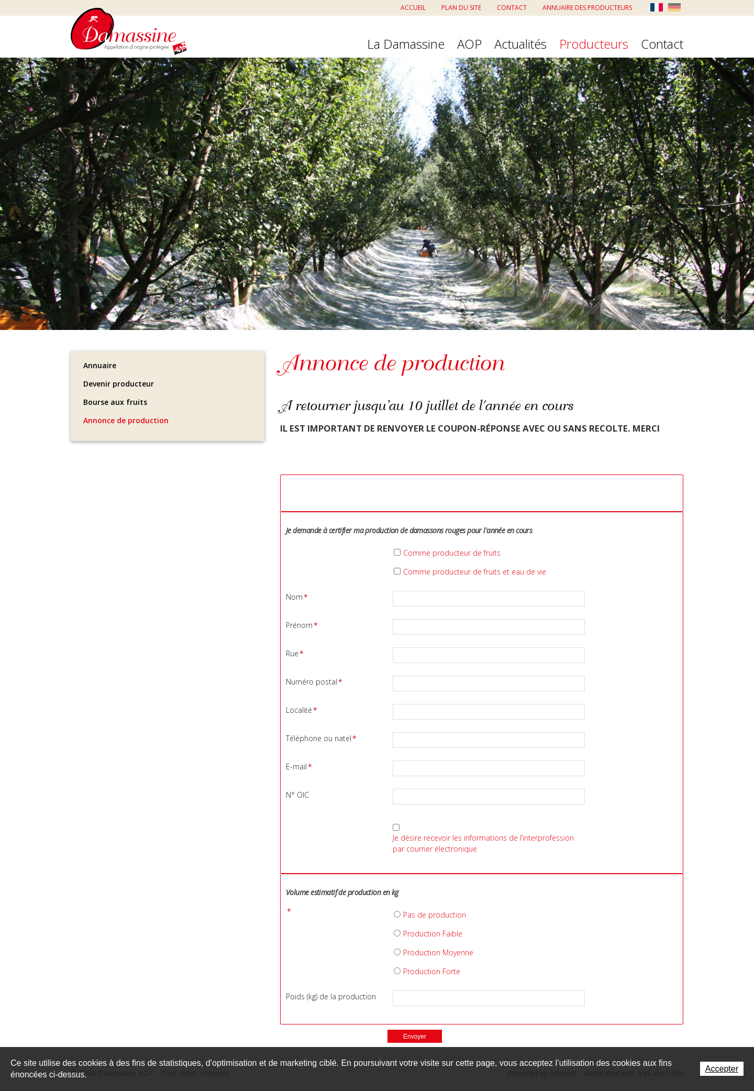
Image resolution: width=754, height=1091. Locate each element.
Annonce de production (126, 420)
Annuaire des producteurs (587, 7)
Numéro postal (314, 682)
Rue (295, 653)
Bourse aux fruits (115, 402)
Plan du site (461, 7)
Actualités (520, 44)
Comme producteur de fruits (452, 553)
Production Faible (432, 934)
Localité (301, 710)
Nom (297, 597)
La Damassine (406, 44)
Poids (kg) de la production (331, 996)
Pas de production (434, 915)
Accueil (413, 7)
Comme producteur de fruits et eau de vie (474, 572)
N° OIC (297, 795)
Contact (512, 7)
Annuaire (99, 365)
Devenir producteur (118, 384)
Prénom (302, 625)
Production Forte (431, 971)
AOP (469, 44)
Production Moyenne (438, 952)
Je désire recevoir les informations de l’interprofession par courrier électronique (483, 843)
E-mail (299, 767)
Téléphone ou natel (321, 738)
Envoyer (414, 1036)
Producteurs (593, 44)
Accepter (721, 1068)
